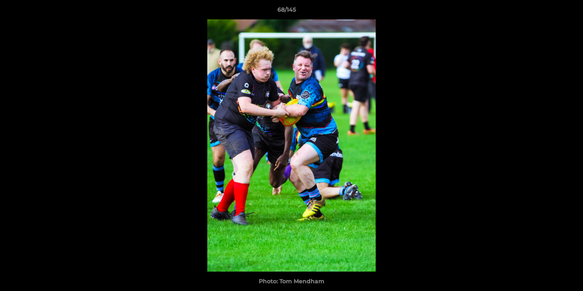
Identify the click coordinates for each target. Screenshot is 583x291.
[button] (549, 11)
